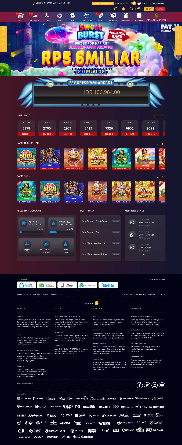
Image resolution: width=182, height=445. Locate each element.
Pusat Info (45, 294)
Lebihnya (116, 221)
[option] (146, 236)
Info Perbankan (34, 294)
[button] (13, 49)
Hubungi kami (56, 294)
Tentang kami (21, 294)
